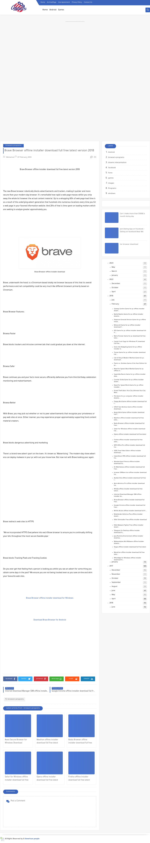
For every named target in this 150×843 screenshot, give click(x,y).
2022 (111, 280)
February (115, 304)
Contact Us (88, 2)
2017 (111, 566)
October (115, 288)
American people (32, 839)
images (111, 183)
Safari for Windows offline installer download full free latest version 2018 (16, 779)
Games (61, 10)
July (113, 300)
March (114, 271)
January (115, 276)
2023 (111, 263)
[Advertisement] (75, 60)
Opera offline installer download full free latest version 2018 (47, 779)
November (116, 574)
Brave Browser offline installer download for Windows (49, 598)
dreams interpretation (117, 163)
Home (43, 2)
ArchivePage (51, 2)
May (113, 267)
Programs (112, 189)
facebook (112, 168)
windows (111, 194)
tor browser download (129, 244)
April (113, 292)
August (114, 587)
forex (110, 173)
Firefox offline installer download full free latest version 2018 (79, 779)
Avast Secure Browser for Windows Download (16, 741)
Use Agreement (64, 2)
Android (52, 10)
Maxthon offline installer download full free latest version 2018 (47, 742)
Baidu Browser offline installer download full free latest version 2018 (80, 742)
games (111, 178)
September (116, 583)
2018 (111, 296)
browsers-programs (13, 146)
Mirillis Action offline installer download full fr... (130, 511)
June (113, 591)
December (116, 284)
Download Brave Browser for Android (50, 620)
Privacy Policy (77, 2)
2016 (111, 603)
